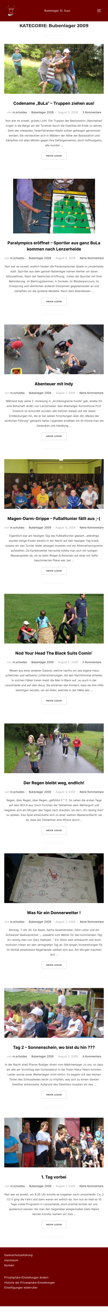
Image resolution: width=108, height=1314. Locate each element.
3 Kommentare (91, 120)
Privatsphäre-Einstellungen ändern (26, 1285)
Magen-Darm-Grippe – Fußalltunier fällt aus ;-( (54, 526)
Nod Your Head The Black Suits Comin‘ (53, 660)
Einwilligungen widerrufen (20, 1295)
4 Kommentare (91, 1064)
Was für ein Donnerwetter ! (54, 920)
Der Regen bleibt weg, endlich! (54, 790)
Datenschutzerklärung (18, 1262)
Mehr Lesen (56, 163)
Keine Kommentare (92, 265)
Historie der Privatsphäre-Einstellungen (29, 1290)
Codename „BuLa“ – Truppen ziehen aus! (53, 111)
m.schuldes (20, 120)
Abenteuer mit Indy (54, 391)
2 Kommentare (91, 670)
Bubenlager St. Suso (57, 10)
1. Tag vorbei (53, 1184)
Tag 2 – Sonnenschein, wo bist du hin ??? (54, 1054)
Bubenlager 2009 (42, 120)
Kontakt (9, 1273)
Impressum (11, 1268)
